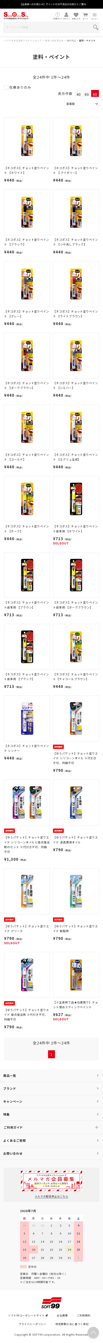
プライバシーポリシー (32, 1324)
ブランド (9, 1088)
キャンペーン (12, 1101)
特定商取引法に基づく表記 (72, 1324)
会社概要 (62, 1315)
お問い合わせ (13, 1153)
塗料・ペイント (87, 40)
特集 (6, 1114)
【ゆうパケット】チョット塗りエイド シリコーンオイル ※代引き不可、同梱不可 (75, 758)
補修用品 (71, 40)
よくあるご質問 (14, 1140)
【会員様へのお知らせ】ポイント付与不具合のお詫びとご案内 (53, 4)
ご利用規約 (84, 1315)
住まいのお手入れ (54, 40)
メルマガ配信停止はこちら (51, 1196)
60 (87, 94)
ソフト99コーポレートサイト (28, 1315)
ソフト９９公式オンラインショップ (23, 40)
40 (78, 94)
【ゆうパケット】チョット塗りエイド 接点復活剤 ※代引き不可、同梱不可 (26, 1014)
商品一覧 (9, 1075)
